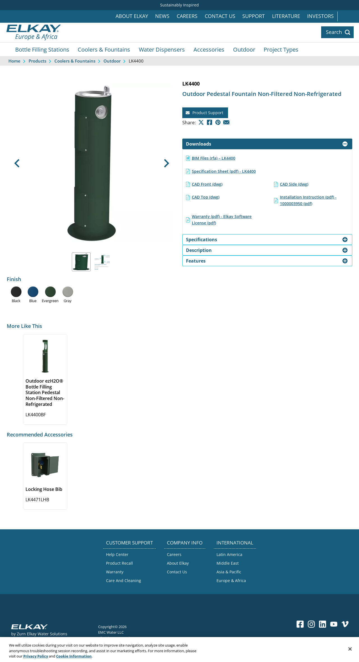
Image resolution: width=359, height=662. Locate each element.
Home (14, 61)
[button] (17, 163)
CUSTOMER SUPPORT (129, 542)
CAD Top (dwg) (205, 197)
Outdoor (244, 49)
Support (253, 16)
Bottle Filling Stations (42, 49)
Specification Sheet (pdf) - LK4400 (224, 171)
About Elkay (132, 16)
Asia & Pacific (229, 572)
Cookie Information (74, 659)
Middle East (228, 563)
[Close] (350, 651)
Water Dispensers (162, 49)
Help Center (117, 554)
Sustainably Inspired (179, 5)
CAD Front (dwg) (207, 184)
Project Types (281, 49)
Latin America (229, 554)
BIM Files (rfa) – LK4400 (213, 158)
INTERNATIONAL (235, 542)
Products (37, 61)
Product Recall (119, 563)
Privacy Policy (35, 659)
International (348, 16)
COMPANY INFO (184, 542)
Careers (187, 16)
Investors (320, 16)
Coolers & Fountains (104, 49)
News (162, 16)
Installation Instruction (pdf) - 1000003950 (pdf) (308, 200)
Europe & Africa (231, 580)
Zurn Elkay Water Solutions (42, 633)
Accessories (209, 49)
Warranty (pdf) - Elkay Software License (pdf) (222, 219)
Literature (286, 16)
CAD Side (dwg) (294, 184)
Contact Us (220, 16)
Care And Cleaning (123, 580)
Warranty (114, 572)
